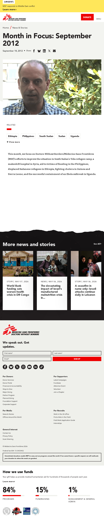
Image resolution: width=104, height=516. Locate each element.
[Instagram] (23, 367)
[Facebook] (5, 367)
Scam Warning (8, 439)
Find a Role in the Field (62, 417)
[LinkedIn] (35, 367)
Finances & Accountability (12, 386)
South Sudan (46, 136)
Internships (58, 423)
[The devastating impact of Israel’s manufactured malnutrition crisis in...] (52, 280)
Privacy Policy (8, 436)
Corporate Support (9, 404)
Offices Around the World (12, 417)
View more (14, 142)
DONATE (87, 17)
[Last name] (77, 353)
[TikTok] (41, 367)
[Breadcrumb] (52, 27)
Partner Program (8, 395)
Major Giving (7, 392)
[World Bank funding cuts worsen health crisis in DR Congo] (18, 280)
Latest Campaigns (60, 380)
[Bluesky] (11, 367)
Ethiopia (12, 136)
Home (6, 27)
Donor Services (8, 380)
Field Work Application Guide (64, 420)
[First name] (27, 353)
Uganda (75, 136)
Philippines (28, 136)
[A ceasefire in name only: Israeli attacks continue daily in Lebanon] (86, 280)
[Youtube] (29, 367)
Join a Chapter (59, 392)
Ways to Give (7, 389)
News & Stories (19, 27)
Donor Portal (7, 383)
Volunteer (57, 389)
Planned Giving (8, 398)
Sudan (61, 136)
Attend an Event (59, 386)
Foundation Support (10, 401)
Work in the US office (61, 414)
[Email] (27, 359)
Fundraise (57, 383)
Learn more (9, 9)
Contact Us (7, 433)
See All (97, 244)
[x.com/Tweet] (17, 367)
